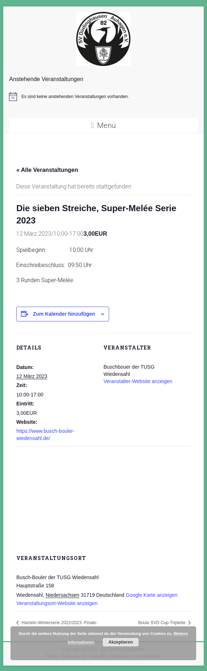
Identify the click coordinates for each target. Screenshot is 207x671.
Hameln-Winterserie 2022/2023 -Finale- (58, 622)
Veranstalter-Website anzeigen (137, 381)
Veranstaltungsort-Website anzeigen (57, 603)
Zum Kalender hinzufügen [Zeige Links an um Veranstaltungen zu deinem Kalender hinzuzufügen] (64, 314)
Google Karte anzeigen (151, 595)
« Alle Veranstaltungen (47, 170)
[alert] (103, 96)
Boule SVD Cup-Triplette (162, 622)
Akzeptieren (120, 642)
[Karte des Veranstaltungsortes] (103, 498)
